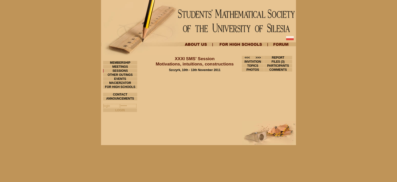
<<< (247, 57)
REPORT (278, 57)
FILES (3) (278, 61)
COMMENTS (278, 70)
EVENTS (120, 79)
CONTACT (120, 94)
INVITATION (253, 61)
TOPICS (252, 65)
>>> (258, 57)
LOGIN (120, 110)
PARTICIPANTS (278, 65)
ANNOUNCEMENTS (120, 98)
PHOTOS (253, 70)
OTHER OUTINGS (120, 75)
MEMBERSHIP (120, 62)
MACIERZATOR (120, 83)
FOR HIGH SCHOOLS (120, 87)
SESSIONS (120, 71)
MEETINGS (120, 67)
